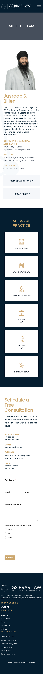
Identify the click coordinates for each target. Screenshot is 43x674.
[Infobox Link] (21, 243)
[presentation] (22, 550)
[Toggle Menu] (39, 6)
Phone (26, 492)
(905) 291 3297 (21, 194)
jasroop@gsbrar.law (21, 180)
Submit (9, 557)
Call (10, 537)
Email (8, 492)
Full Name (10, 480)
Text (10, 529)
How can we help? (14, 504)
